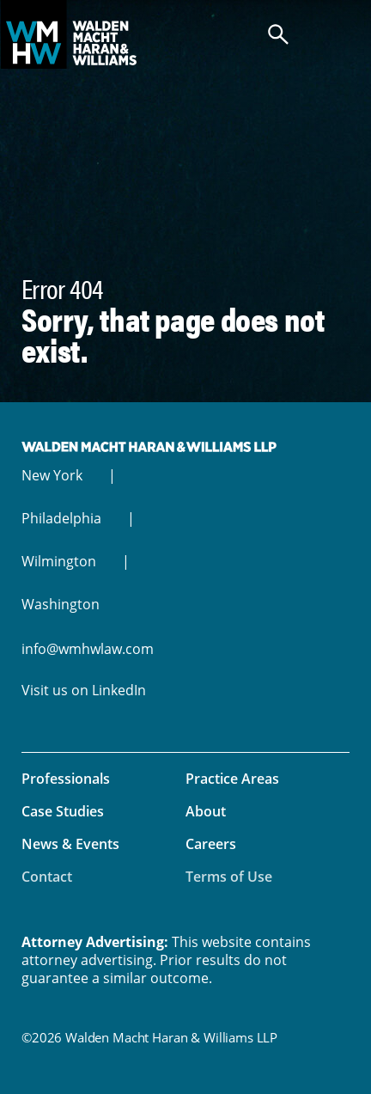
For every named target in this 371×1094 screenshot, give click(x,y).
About (206, 811)
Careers (211, 843)
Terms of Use (229, 876)
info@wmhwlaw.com (87, 648)
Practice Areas (232, 778)
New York (51, 475)
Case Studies (62, 811)
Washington (60, 604)
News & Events (70, 843)
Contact (46, 876)
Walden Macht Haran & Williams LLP (185, 34)
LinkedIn (119, 690)
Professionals (65, 778)
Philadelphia (61, 518)
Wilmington (58, 561)
